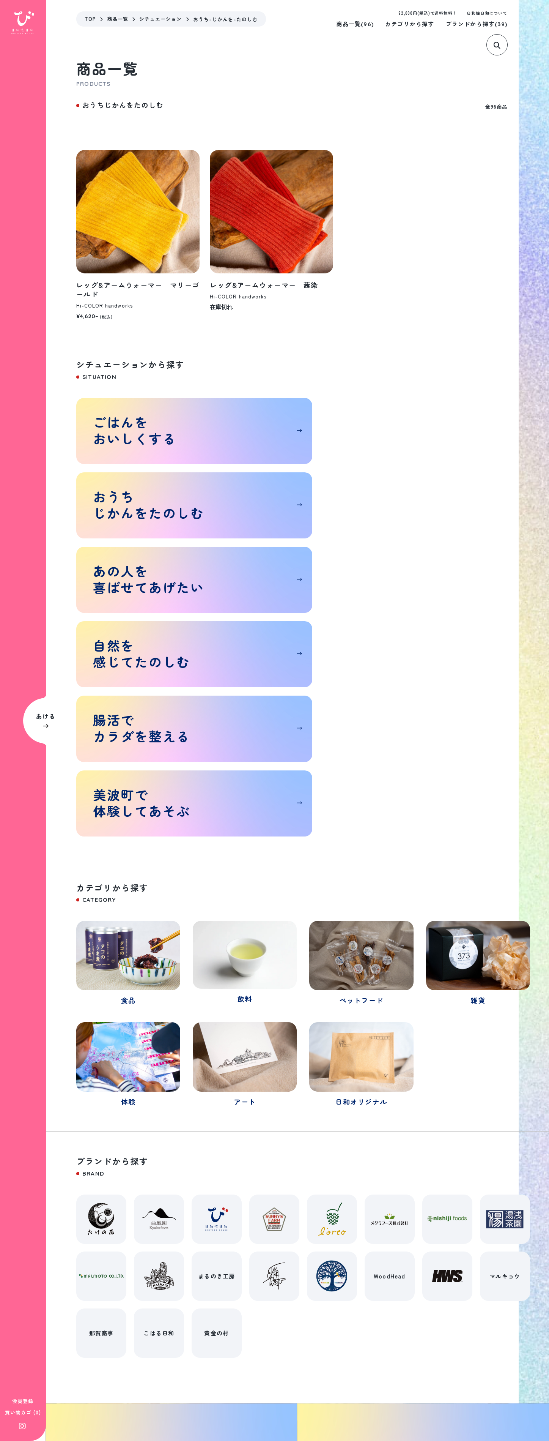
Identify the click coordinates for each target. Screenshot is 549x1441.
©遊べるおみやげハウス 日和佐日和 (493, 1398)
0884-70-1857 (111, 1351)
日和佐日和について (487, 13)
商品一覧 (355, 24)
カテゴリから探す (409, 24)
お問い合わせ (327, 1398)
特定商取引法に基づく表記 (130, 1398)
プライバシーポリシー (266, 1398)
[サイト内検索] (502, 45)
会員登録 (22, 1401)
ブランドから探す (476, 24)
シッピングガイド (201, 1398)
